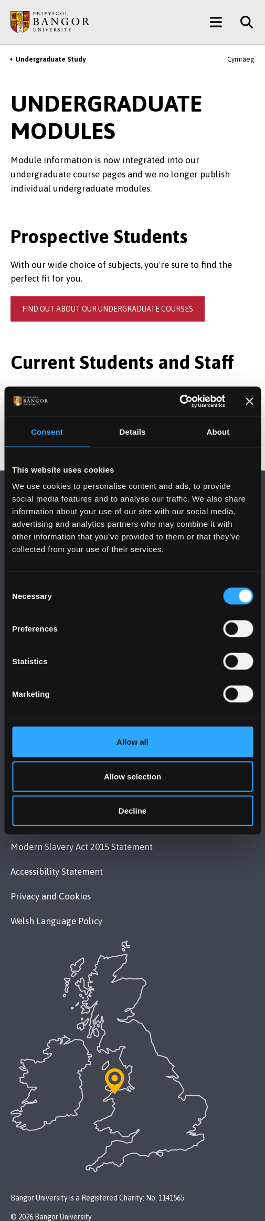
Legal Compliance (46, 822)
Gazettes (201, 390)
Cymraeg (241, 59)
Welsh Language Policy (56, 921)
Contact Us (32, 691)
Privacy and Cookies (50, 896)
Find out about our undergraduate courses (107, 309)
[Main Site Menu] (215, 22)
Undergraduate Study (50, 59)
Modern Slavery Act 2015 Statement (81, 847)
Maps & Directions (68, 757)
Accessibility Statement (56, 871)
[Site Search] (242, 22)
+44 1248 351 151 (44, 672)
